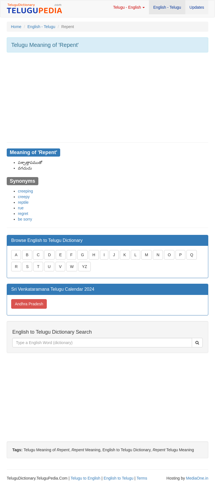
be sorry (25, 219)
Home (16, 26)
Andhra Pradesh (29, 304)
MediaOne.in (197, 478)
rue (21, 208)
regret (23, 213)
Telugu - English (129, 7)
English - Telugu (167, 7)
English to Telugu (118, 478)
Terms (142, 478)
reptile (23, 202)
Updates (197, 7)
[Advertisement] (107, 97)
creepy (24, 196)
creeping (25, 191)
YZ (84, 266)
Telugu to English (86, 478)
